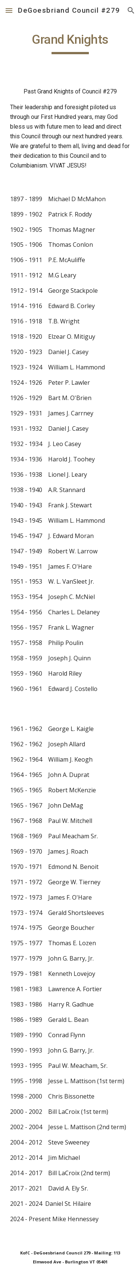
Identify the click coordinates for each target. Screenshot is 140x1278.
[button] (9, 10)
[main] (70, 43)
